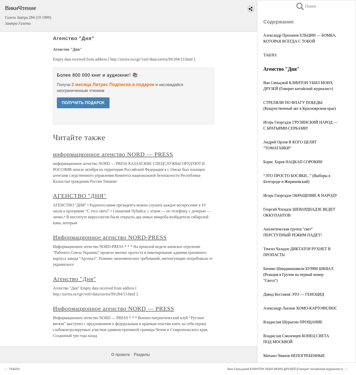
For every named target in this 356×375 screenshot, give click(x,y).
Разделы (142, 355)
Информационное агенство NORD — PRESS (113, 308)
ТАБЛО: (270, 55)
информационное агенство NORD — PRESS (113, 154)
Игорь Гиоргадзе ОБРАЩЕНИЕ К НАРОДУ (300, 195)
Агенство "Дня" (74, 279)
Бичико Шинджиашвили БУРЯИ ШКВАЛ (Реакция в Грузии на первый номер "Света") (298, 274)
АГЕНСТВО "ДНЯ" (79, 196)
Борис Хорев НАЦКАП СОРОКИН (292, 162)
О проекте (120, 355)
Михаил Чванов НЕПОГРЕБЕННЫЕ (294, 355)
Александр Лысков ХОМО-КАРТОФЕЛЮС (300, 308)
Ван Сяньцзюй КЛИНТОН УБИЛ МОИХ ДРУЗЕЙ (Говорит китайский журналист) (285, 369)
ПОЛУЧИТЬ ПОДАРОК (83, 103)
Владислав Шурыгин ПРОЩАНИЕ (293, 322)
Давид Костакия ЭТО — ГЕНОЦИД (293, 294)
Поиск (306, 6)
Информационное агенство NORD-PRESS (110, 237)
